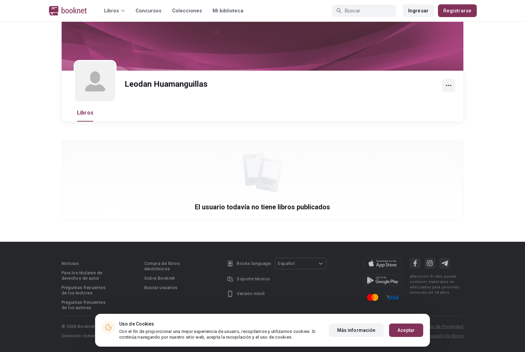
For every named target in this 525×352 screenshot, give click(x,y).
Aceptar (406, 330)
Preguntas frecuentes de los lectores (83, 290)
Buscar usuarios (160, 287)
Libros (85, 113)
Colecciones (187, 11)
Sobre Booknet (159, 278)
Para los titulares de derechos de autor (82, 275)
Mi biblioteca (228, 11)
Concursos (148, 11)
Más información (356, 330)
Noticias (70, 263)
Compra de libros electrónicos (162, 266)
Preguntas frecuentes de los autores (83, 305)
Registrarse (457, 11)
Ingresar (418, 11)
